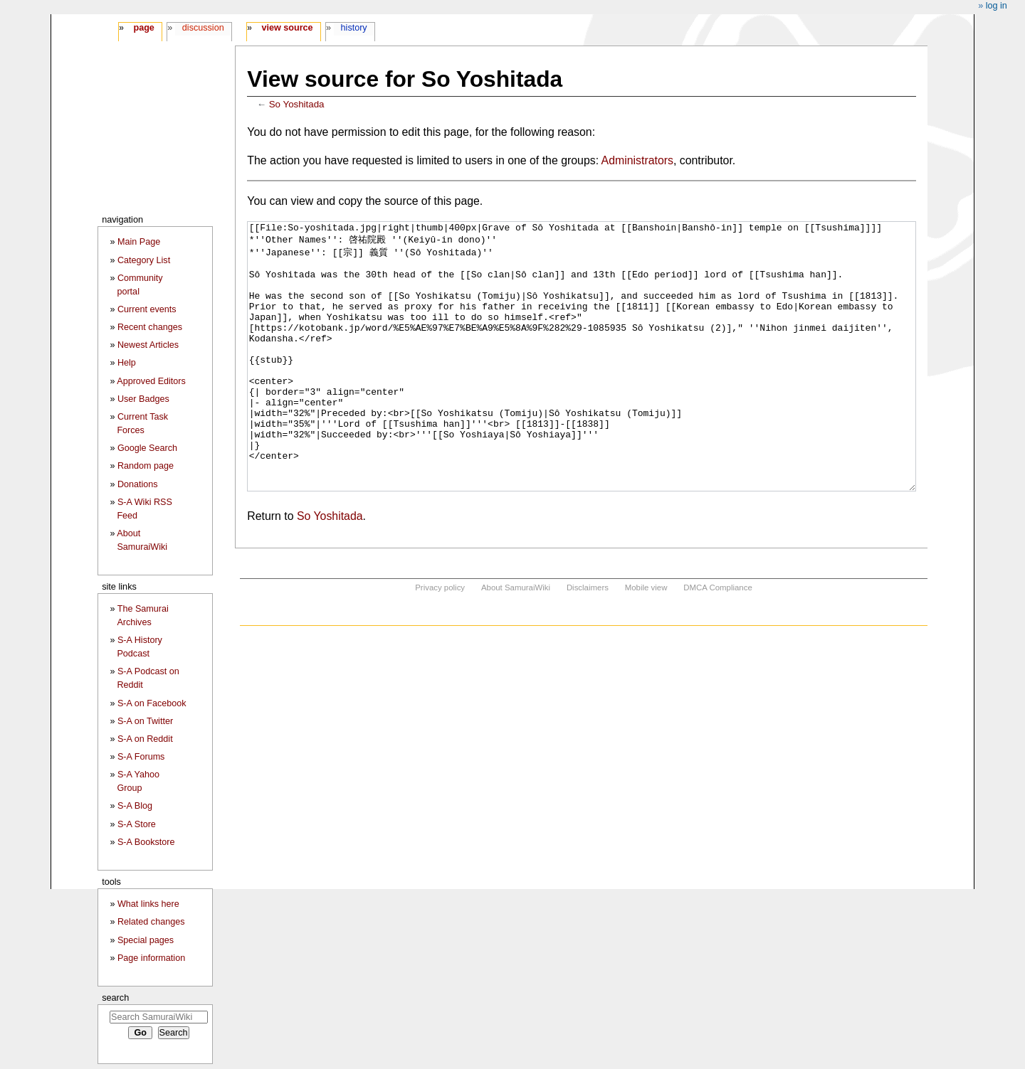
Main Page (138, 242)
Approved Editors (151, 381)
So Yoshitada (297, 104)
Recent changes (149, 327)
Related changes (151, 922)
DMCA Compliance (717, 641)
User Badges (143, 399)
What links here (148, 904)
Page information (151, 958)
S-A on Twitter (145, 721)
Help (126, 363)
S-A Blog (134, 806)
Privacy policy (440, 641)
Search (115, 997)
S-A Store (136, 824)
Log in (996, 6)
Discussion (203, 28)
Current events (147, 309)
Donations (137, 484)
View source (287, 28)
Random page (145, 466)
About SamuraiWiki (515, 641)
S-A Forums (140, 757)
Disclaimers (588, 641)
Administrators (637, 160)
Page (143, 28)
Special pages (145, 940)
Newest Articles (148, 345)
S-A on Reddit (145, 739)
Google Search (147, 448)
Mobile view (646, 641)
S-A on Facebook (151, 703)
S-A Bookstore (146, 842)
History (354, 28)
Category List (143, 260)
